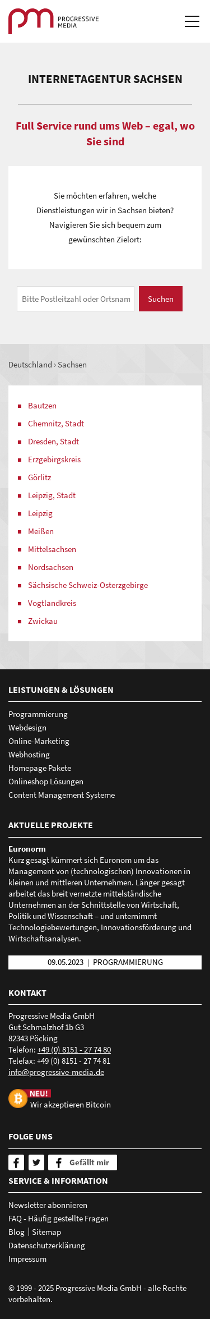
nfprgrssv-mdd (56, 1072)
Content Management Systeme (61, 794)
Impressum (27, 1258)
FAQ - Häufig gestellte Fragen (58, 1218)
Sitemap (46, 1231)
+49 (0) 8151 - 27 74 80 (74, 1049)
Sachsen (72, 364)
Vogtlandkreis (52, 603)
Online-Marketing (38, 741)
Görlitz (39, 477)
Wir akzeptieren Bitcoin (70, 1104)
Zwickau (43, 620)
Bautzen (42, 405)
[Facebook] (16, 1162)
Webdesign (27, 727)
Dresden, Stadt (53, 441)
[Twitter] (36, 1162)
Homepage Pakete (39, 767)
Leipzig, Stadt (52, 495)
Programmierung (38, 714)
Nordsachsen (50, 567)
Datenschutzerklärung (46, 1245)
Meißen (41, 531)
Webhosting (29, 754)
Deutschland (30, 364)
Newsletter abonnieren (47, 1204)
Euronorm (27, 848)
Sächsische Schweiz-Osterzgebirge (88, 585)
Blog (16, 1231)
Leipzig (40, 513)
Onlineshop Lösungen (45, 781)
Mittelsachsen (52, 549)
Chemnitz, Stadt (56, 423)
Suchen (161, 298)
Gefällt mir (89, 1162)
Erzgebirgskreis (54, 459)
